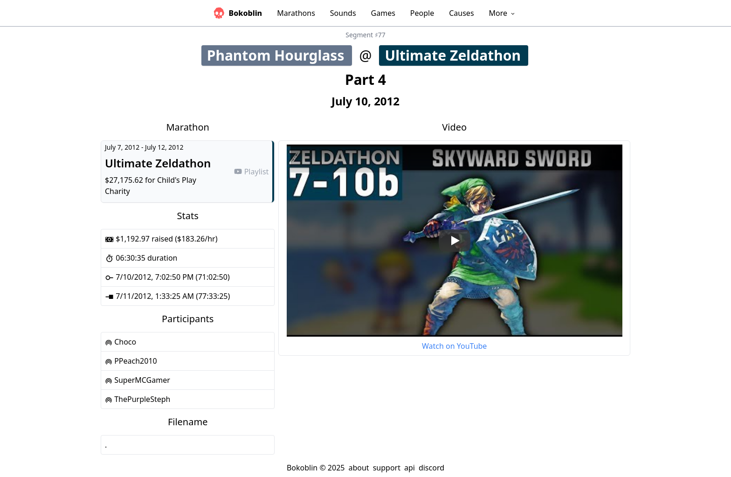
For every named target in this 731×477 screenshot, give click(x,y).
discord (431, 468)
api (409, 468)
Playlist (251, 171)
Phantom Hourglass (279, 55)
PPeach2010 (131, 361)
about (358, 468)
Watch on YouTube (454, 346)
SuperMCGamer (137, 380)
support (386, 468)
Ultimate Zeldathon (456, 55)
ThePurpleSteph (137, 399)
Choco (120, 342)
